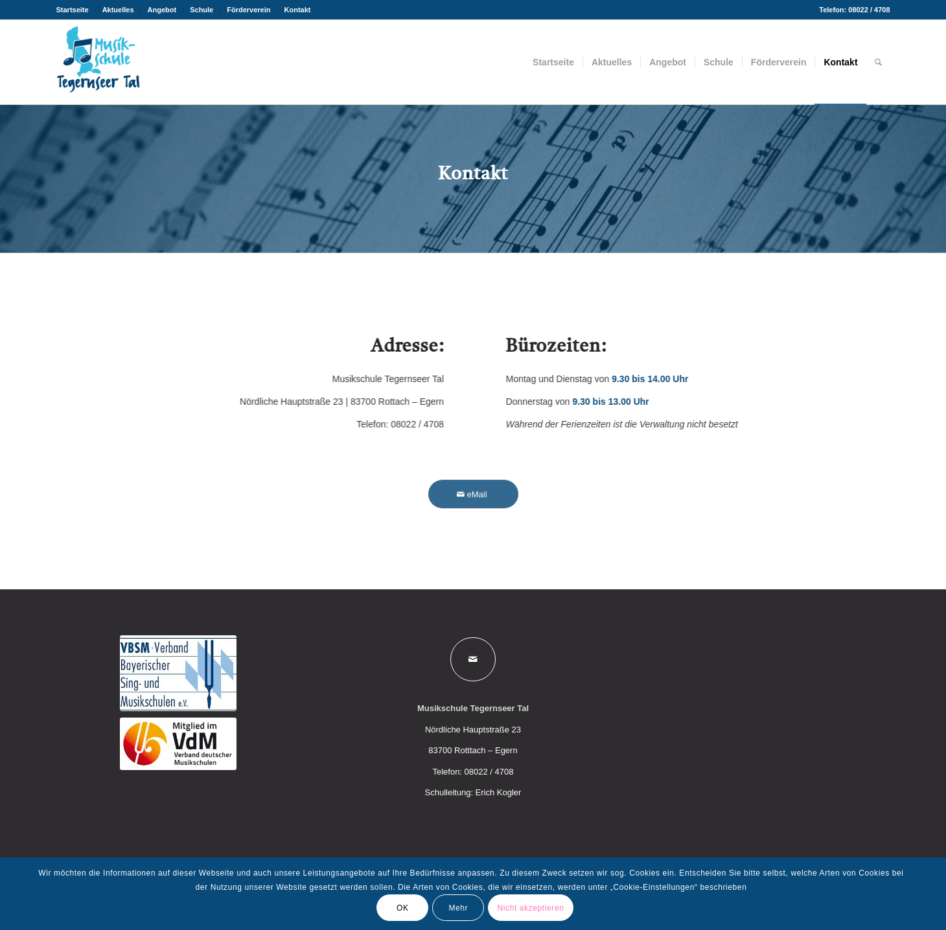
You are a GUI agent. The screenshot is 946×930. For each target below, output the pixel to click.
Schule (201, 10)
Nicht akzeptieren (531, 908)
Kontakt (297, 10)
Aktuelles (118, 10)
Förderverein (248, 10)
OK (403, 908)
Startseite (72, 10)
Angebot (162, 10)
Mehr (458, 908)
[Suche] (878, 62)
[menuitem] (76, 9)
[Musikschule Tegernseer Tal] (98, 62)
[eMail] (473, 502)
